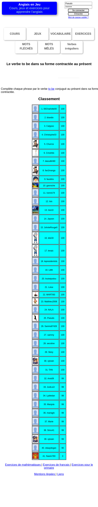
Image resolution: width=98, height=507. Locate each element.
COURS (15, 33)
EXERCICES (83, 33)
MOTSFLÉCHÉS (26, 46)
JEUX (37, 33)
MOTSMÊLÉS (49, 46)
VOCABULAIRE (60, 33)
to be (51, 125)
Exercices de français (56, 501)
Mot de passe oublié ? (78, 17)
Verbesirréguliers (72, 46)
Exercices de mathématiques (23, 501)
